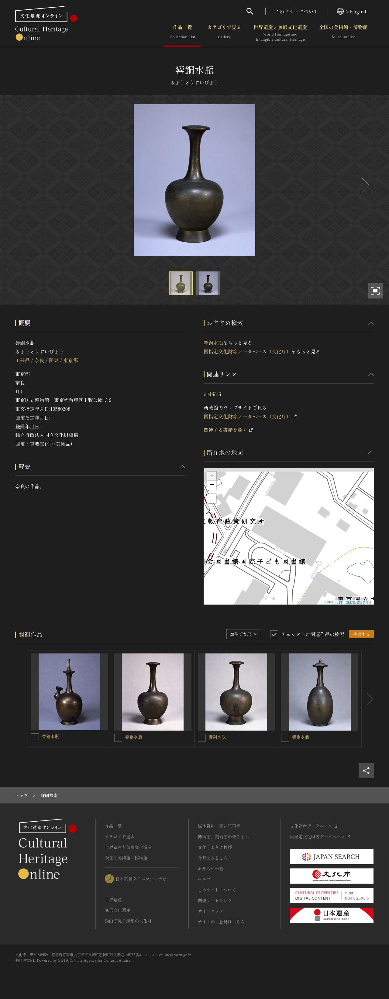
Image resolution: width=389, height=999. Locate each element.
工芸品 (22, 360)
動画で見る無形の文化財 (128, 921)
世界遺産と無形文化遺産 (280, 33)
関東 (54, 360)
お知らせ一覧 (210, 868)
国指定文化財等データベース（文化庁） (247, 351)
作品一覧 (182, 33)
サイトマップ (210, 911)
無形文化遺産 (117, 910)
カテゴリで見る (224, 33)
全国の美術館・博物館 (343, 33)
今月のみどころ (213, 858)
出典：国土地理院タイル (354, 602)
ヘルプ (204, 879)
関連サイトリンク (215, 900)
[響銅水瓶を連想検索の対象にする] (35, 737)
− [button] (212, 485)
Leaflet (328, 602)
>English (352, 11)
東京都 (70, 360)
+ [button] (212, 476)
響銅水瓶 (213, 342)
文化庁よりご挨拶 (215, 847)
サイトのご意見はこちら (221, 922)
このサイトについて (296, 11)
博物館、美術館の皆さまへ (223, 837)
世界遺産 (113, 899)
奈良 (39, 360)
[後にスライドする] (365, 185)
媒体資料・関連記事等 (219, 826)
